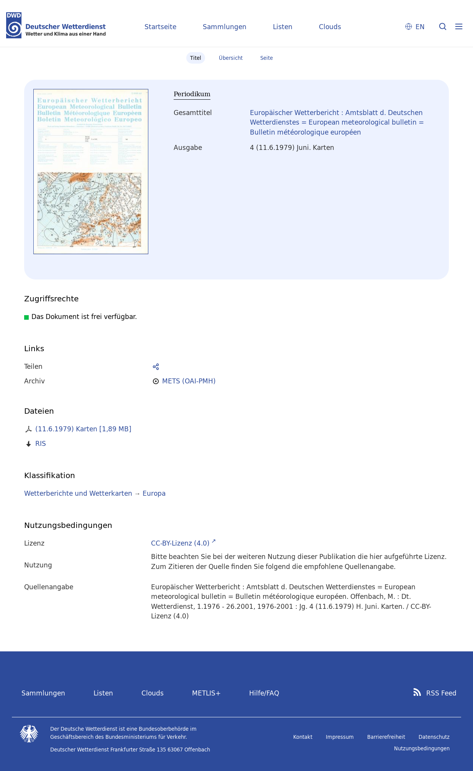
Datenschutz (434, 737)
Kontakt (302, 737)
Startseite (160, 26)
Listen (282, 26)
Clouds (330, 26)
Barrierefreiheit (386, 737)
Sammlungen (224, 26)
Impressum (340, 737)
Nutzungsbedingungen (422, 748)
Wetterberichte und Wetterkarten (78, 493)
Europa (154, 493)
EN (420, 26)
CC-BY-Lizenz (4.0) (180, 543)
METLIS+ (206, 693)
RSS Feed (441, 693)
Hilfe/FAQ (264, 693)
